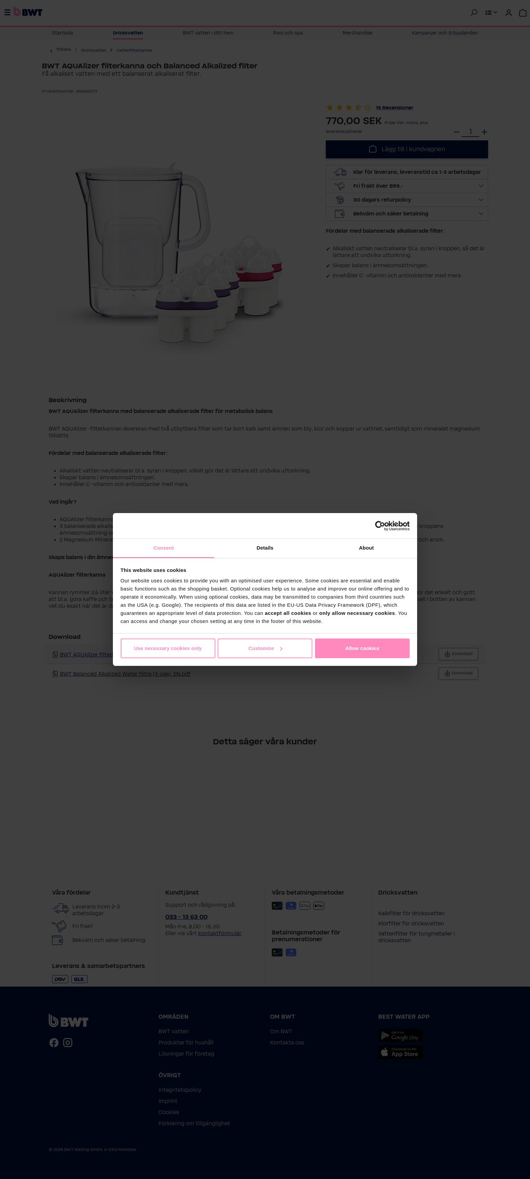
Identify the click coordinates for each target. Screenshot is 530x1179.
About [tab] (366, 548)
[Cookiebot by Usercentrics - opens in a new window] (380, 526)
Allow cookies (362, 648)
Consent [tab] (163, 548)
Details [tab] (265, 548)
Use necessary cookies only (167, 648)
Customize (265, 648)
